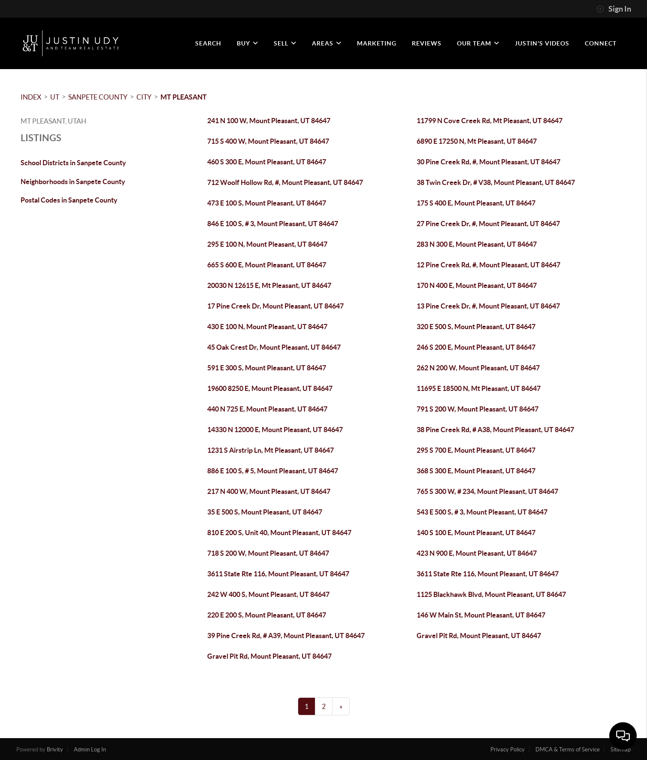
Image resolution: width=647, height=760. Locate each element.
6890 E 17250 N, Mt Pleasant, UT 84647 (477, 141)
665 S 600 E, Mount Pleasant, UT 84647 (266, 264)
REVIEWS (426, 43)
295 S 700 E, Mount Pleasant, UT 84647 (476, 450)
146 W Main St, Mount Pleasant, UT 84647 (481, 615)
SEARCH (208, 43)
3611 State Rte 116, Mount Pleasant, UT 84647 (278, 573)
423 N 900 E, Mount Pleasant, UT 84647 (477, 553)
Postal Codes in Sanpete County (69, 200)
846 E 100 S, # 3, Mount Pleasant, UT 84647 (272, 223)
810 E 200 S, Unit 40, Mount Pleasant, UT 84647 (279, 532)
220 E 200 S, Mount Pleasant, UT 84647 (266, 615)
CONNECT (601, 43)
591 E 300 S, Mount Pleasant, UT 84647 (266, 367)
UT (54, 97)
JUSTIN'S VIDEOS (542, 43)
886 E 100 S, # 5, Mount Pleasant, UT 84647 (272, 470)
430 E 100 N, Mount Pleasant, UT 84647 (267, 326)
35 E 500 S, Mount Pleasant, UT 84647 (264, 512)
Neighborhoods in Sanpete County (73, 181)
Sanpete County (97, 97)
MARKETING (376, 43)
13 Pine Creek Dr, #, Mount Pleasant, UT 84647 (488, 306)
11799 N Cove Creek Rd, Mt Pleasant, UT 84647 (489, 120)
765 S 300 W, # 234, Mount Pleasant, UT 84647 (487, 491)
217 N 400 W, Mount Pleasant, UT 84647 (268, 491)
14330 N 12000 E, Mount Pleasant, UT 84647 (275, 429)
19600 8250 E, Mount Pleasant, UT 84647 (270, 388)
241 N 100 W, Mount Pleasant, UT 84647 (268, 120)
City (143, 97)
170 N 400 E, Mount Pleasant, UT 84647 (477, 285)
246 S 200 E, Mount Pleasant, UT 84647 (476, 347)
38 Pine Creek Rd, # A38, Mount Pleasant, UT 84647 (495, 429)
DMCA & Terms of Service (567, 749)
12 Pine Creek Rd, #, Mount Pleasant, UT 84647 (488, 264)
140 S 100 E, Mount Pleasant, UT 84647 (476, 532)
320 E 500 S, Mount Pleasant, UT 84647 (476, 326)
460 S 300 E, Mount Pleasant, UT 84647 (266, 161)
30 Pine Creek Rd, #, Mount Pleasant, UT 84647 (488, 161)
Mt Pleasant (183, 97)
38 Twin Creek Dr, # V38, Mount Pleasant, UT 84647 (496, 182)
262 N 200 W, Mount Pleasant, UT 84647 (478, 367)
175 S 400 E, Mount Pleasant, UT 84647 (476, 203)
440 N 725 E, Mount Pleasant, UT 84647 (267, 409)
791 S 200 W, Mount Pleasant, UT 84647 (477, 409)
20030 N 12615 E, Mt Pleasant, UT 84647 (269, 285)
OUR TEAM (478, 43)
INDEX (31, 97)
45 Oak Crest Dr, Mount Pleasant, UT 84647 (274, 347)
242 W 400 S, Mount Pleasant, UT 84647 (268, 594)
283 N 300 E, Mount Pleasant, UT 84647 (477, 244)
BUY (247, 43)
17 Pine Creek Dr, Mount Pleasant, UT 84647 (275, 306)
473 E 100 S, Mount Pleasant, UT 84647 (266, 203)
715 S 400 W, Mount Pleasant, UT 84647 (268, 141)
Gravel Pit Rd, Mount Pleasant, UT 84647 (479, 635)
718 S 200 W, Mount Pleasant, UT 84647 (268, 553)
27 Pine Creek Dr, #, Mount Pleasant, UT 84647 (488, 223)
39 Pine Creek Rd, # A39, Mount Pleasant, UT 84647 (286, 635)
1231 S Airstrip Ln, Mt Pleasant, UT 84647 (270, 450)
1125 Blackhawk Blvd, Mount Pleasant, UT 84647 (491, 594)
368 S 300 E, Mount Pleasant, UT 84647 (476, 470)
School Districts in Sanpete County (73, 163)
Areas (327, 43)
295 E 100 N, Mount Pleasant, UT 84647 (267, 244)
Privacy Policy (507, 749)
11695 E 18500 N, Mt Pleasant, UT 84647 (479, 388)
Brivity (55, 749)
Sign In (613, 9)
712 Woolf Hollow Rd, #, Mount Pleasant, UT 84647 (285, 182)
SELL (285, 43)
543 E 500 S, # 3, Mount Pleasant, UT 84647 (482, 512)
